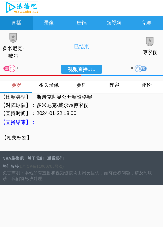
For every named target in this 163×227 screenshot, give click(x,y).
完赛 (147, 23)
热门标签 (11, 166)
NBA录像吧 (21, 8)
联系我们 (55, 158)
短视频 (114, 23)
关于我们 (35, 158)
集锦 (81, 23)
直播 (16, 23)
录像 (49, 23)
